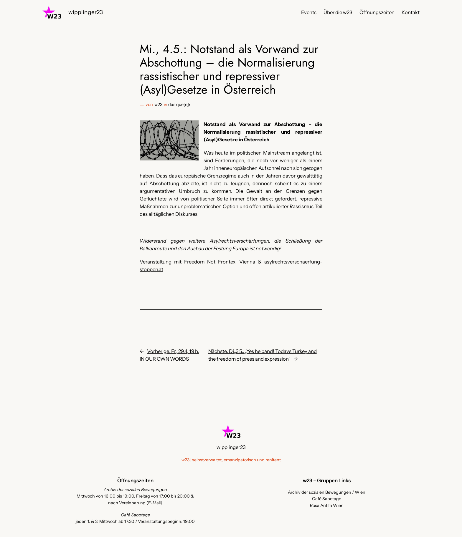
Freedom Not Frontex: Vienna (219, 262)
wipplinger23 (85, 12)
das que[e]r (179, 104)
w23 (158, 104)
